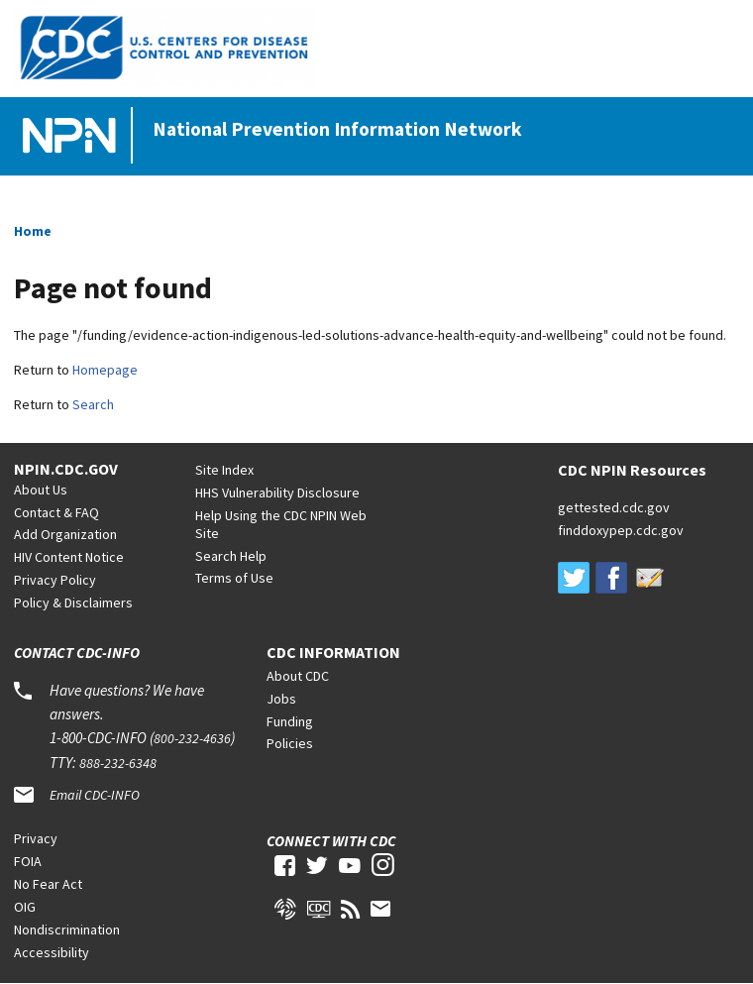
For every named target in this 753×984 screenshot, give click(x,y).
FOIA (28, 861)
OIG (25, 907)
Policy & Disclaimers (73, 602)
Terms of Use (234, 578)
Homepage (105, 370)
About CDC (298, 676)
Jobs (281, 699)
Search (93, 404)
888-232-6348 (118, 763)
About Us (40, 489)
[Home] (73, 136)
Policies (290, 743)
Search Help (231, 556)
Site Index (224, 470)
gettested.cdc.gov (614, 507)
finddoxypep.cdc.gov (621, 530)
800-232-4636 (192, 738)
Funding (290, 721)
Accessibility (51, 952)
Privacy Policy (55, 580)
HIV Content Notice (69, 557)
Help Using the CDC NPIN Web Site (281, 524)
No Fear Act (48, 884)
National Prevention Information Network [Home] (337, 129)
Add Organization (65, 534)
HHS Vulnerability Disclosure (277, 492)
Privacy (35, 838)
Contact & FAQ (56, 512)
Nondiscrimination (67, 929)
